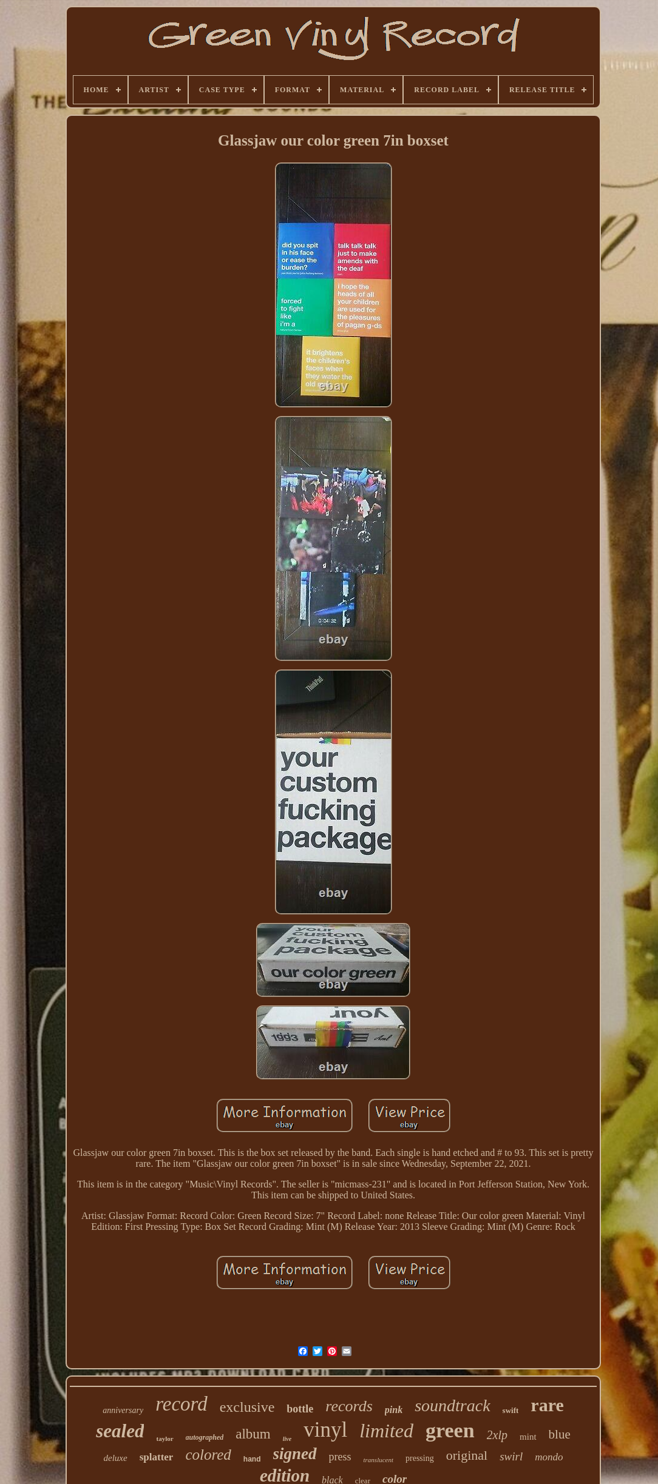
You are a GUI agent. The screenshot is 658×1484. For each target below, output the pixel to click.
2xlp (497, 1435)
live (287, 1438)
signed (295, 1454)
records (349, 1406)
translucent (379, 1459)
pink (393, 1410)
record (181, 1404)
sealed (120, 1431)
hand (252, 1459)
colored (208, 1454)
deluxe (115, 1458)
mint (528, 1437)
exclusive (247, 1407)
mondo (549, 1457)
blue (560, 1434)
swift (511, 1410)
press (340, 1457)
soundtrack (452, 1405)
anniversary (123, 1410)
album (253, 1434)
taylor (164, 1438)
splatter (157, 1457)
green (450, 1430)
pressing (419, 1458)
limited (386, 1431)
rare (547, 1405)
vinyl (325, 1430)
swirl (511, 1456)
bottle (300, 1409)
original (466, 1455)
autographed (205, 1437)
